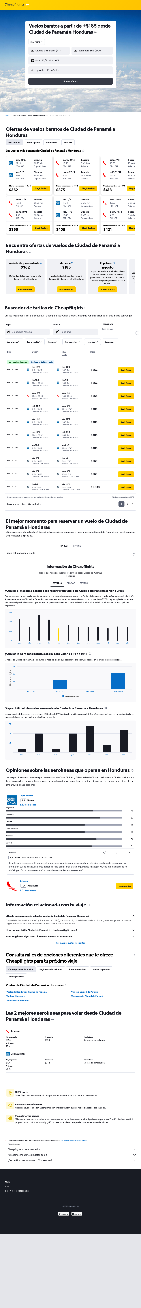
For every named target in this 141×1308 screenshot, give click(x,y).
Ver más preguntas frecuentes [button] (70, 940)
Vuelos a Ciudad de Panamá (84, 989)
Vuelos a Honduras (15, 993)
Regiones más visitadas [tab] (50, 967)
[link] (25, 287)
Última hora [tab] (52, 140)
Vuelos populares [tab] (101, 967)
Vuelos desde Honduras (17, 998)
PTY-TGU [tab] (77, 543)
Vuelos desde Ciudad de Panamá (87, 993)
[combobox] (36, 42)
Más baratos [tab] (14, 140)
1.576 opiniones (28, 802)
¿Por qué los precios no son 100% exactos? (72, 1158)
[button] (47, 60)
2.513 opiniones (28, 888)
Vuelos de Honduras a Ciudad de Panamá (26, 989)
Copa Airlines (26, 793)
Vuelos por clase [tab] (16, 974)
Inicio (7, 113)
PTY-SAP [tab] (64, 543)
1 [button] (121, 501)
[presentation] (95, 32)
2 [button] (127, 501)
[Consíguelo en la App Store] (77, 1212)
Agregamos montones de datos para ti (72, 1152)
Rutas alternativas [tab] (77, 967)
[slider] (137, 330)
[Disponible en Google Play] (63, 1212)
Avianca (24, 878)
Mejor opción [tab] (33, 140)
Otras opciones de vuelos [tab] (20, 967)
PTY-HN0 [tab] (57, 581)
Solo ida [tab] (68, 140)
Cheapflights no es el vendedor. (72, 1147)
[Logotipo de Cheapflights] (14, 4)
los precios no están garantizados (74, 1138)
